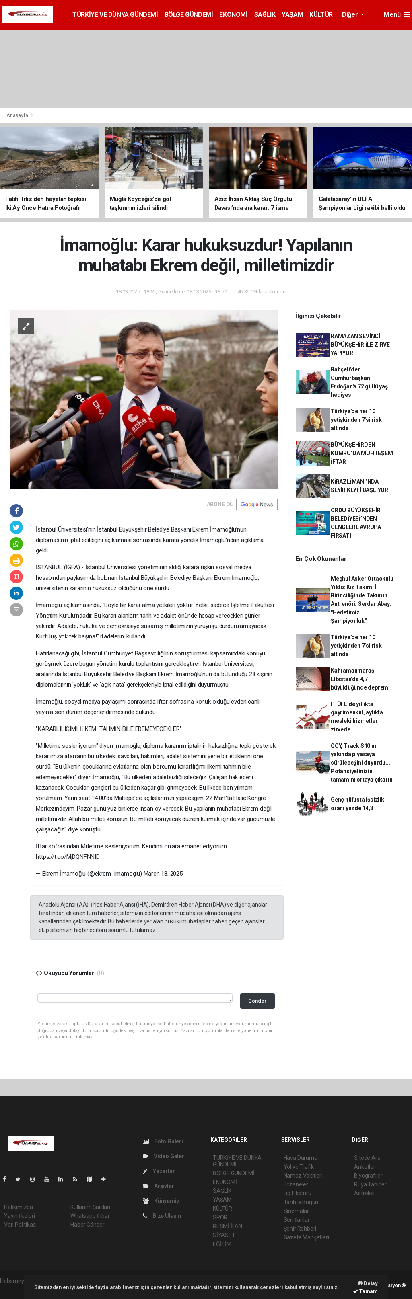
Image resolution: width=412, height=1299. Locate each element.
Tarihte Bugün (301, 1202)
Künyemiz (161, 1201)
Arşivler (158, 1186)
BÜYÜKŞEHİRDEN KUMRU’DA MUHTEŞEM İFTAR (362, 453)
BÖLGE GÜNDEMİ (189, 14)
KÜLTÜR (321, 14)
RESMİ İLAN (227, 1226)
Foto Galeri (163, 1141)
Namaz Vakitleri (303, 1175)
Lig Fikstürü (297, 1193)
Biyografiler (368, 1175)
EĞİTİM (222, 1244)
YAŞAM (292, 14)
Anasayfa (17, 115)
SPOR (220, 1217)
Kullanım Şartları (90, 1207)
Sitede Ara (367, 1158)
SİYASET (224, 1235)
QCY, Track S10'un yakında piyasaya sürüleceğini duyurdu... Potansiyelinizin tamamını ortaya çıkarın (362, 763)
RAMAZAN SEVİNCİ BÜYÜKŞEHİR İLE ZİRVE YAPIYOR (360, 344)
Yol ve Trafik (299, 1167)
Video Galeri (164, 1156)
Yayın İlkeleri (19, 1216)
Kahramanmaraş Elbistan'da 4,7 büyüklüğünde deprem (359, 679)
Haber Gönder (87, 1224)
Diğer (350, 14)
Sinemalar (296, 1211)
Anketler (364, 1167)
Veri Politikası (20, 1224)
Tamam (365, 1291)
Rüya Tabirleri (370, 1184)
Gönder (257, 1001)
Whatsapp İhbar (89, 1216)
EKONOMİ (233, 14)
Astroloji (364, 1193)
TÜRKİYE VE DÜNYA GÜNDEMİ (115, 14)
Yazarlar (159, 1171)
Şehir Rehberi (300, 1228)
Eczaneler (296, 1184)
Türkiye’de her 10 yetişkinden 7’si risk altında (356, 419)
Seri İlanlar (297, 1220)
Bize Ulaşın (162, 1216)
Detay (368, 1283)
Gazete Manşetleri (306, 1237)
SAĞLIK (265, 14)
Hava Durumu (300, 1158)
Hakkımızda (18, 1207)
